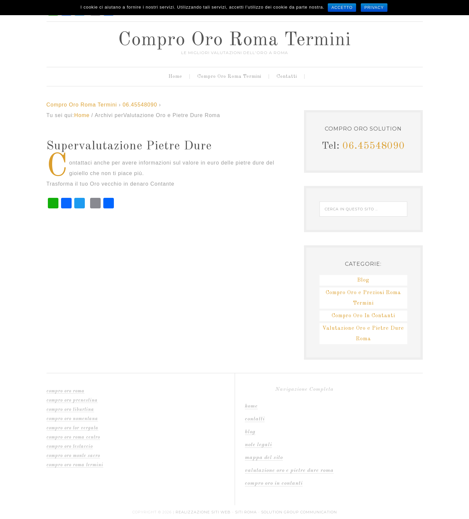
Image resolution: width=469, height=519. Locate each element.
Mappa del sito (264, 457)
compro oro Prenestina (72, 400)
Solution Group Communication (299, 512)
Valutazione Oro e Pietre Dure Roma (289, 470)
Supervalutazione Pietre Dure (129, 146)
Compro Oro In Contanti (363, 316)
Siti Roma (246, 512)
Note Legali (258, 444)
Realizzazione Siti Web (203, 512)
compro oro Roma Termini (75, 465)
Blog (363, 280)
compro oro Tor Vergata (72, 428)
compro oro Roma (65, 391)
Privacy (374, 7)
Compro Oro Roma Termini (234, 40)
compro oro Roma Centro (73, 437)
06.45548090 (140, 104)
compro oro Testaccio (70, 446)
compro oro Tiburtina (70, 409)
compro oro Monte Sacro (73, 455)
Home (251, 406)
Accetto (341, 7)
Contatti (255, 419)
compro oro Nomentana (72, 418)
